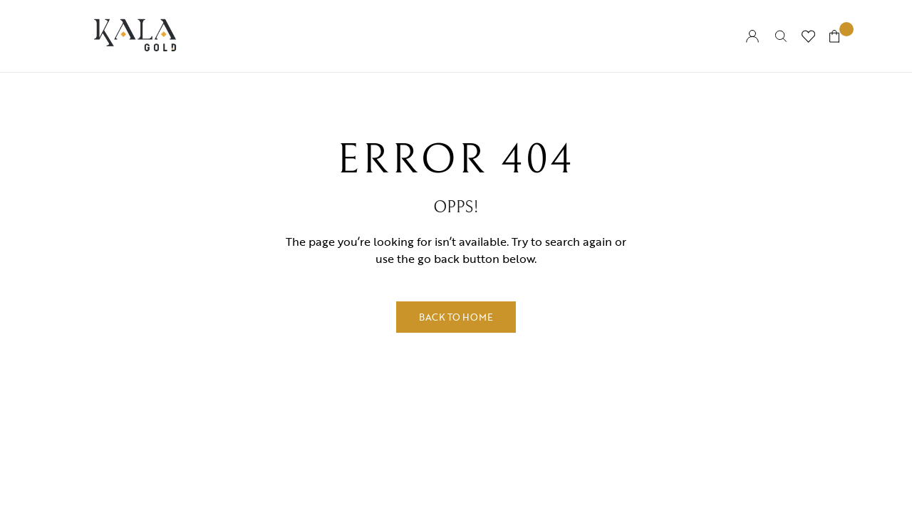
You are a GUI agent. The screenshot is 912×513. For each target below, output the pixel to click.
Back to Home (456, 317)
